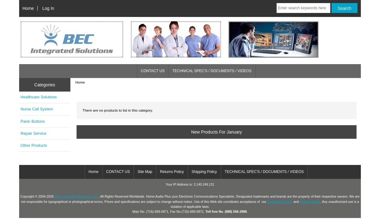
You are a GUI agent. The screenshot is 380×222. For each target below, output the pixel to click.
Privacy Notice (310, 202)
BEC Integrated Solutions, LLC (76, 196)
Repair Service (34, 133)
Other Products (34, 145)
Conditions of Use (279, 202)
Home (28, 8)
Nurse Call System (37, 109)
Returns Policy (172, 172)
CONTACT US (153, 71)
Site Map (145, 172)
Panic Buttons (33, 121)
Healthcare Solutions (39, 97)
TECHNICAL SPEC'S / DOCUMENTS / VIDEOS (212, 71)
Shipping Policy (204, 172)
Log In (48, 8)
